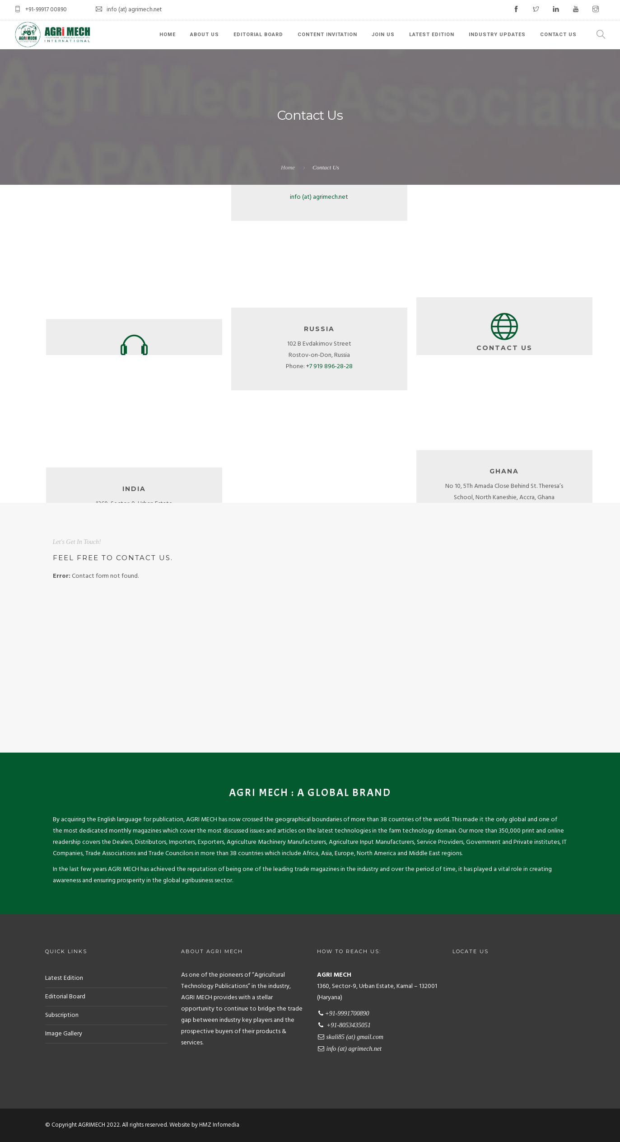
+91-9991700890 (134, 283)
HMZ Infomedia (219, 1125)
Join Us (383, 34)
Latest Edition (431, 34)
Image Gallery (63, 1034)
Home (167, 34)
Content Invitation (327, 34)
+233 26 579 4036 (514, 489)
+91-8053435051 (134, 299)
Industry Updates (497, 34)
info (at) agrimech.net (319, 299)
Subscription (62, 1015)
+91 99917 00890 (144, 501)
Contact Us (558, 34)
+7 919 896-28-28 (329, 391)
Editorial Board (258, 34)
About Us (204, 34)
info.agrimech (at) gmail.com (319, 283)
